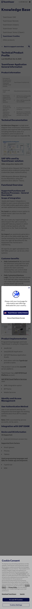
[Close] (29, 287)
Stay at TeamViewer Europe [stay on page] (16, 318)
